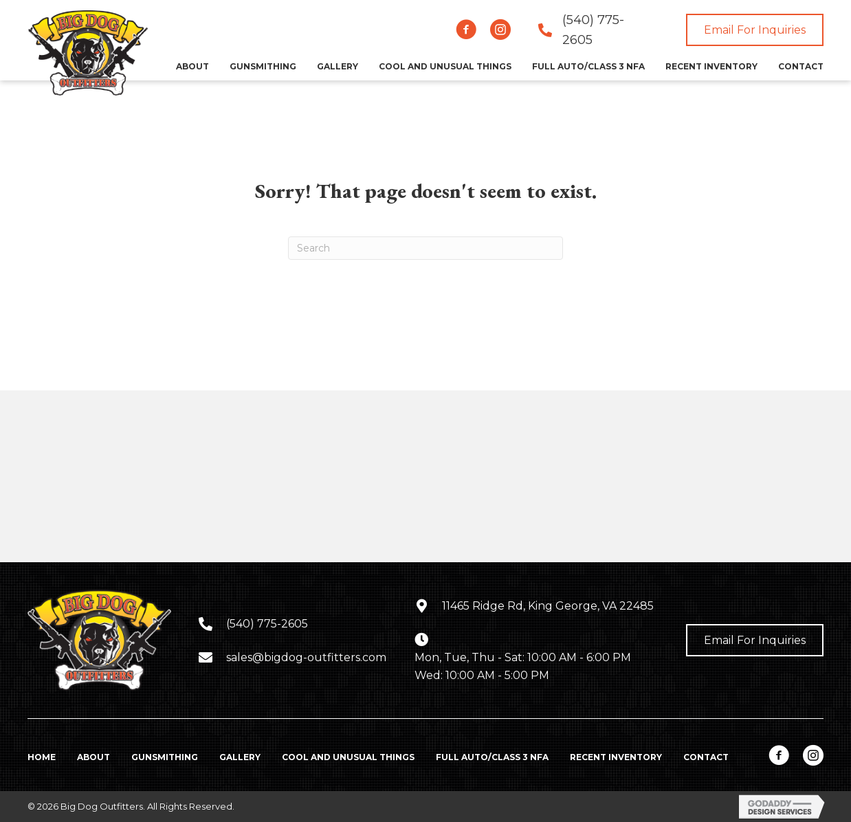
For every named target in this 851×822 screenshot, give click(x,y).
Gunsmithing (164, 757)
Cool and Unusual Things (348, 757)
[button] (466, 29)
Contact (706, 757)
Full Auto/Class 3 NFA (492, 757)
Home (41, 757)
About (93, 757)
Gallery (240, 757)
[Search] (425, 248)
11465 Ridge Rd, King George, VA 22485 (548, 605)
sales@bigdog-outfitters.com (306, 657)
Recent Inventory (616, 757)
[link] (192, 66)
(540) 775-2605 (267, 623)
